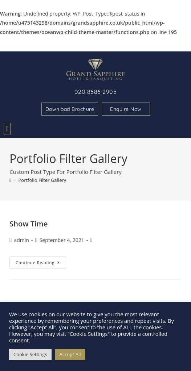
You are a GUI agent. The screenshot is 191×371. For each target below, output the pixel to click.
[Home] (10, 180)
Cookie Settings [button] (30, 354)
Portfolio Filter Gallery (42, 180)
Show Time (28, 224)
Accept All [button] (70, 354)
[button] (7, 128)
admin (21, 240)
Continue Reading (41, 261)
